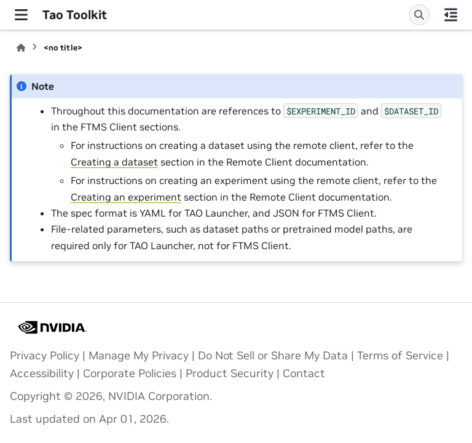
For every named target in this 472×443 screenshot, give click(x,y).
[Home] (21, 47)
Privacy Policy (44, 355)
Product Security (229, 373)
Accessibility (42, 373)
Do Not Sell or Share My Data (273, 355)
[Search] (419, 14)
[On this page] (450, 14)
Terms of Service (400, 355)
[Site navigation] (21, 14)
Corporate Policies (129, 373)
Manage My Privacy (138, 355)
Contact (304, 373)
